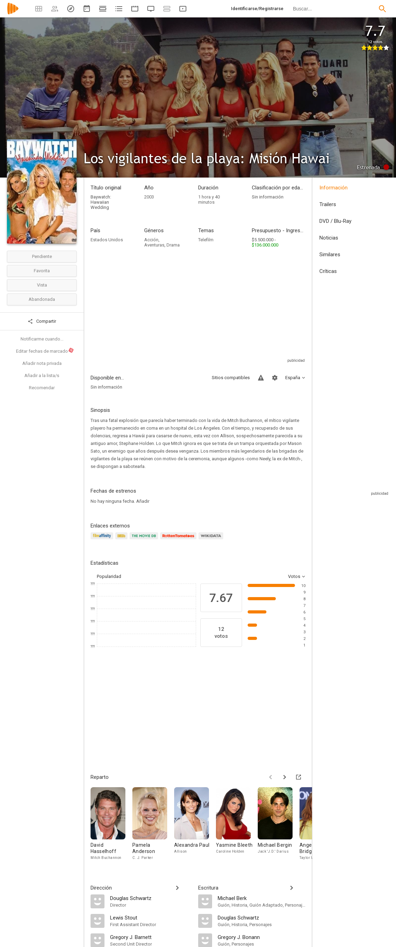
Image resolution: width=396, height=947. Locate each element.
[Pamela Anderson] (153, 825)
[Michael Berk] (262, 897)
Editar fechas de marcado (45, 350)
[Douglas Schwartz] (150, 897)
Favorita (42, 270)
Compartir (42, 321)
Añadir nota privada (42, 363)
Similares (329, 254)
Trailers (327, 204)
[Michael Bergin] (279, 825)
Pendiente (42, 256)
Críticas (328, 271)
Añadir (142, 501)
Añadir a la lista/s (41, 375)
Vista (42, 285)
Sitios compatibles (231, 377)
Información (333, 188)
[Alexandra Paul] (195, 825)
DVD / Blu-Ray (335, 221)
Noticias (328, 238)
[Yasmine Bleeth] (237, 825)
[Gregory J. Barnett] (150, 936)
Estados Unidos (107, 239)
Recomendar (42, 387)
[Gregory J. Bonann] (262, 936)
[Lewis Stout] (150, 917)
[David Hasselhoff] (111, 825)
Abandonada (42, 299)
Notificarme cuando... (42, 339)
